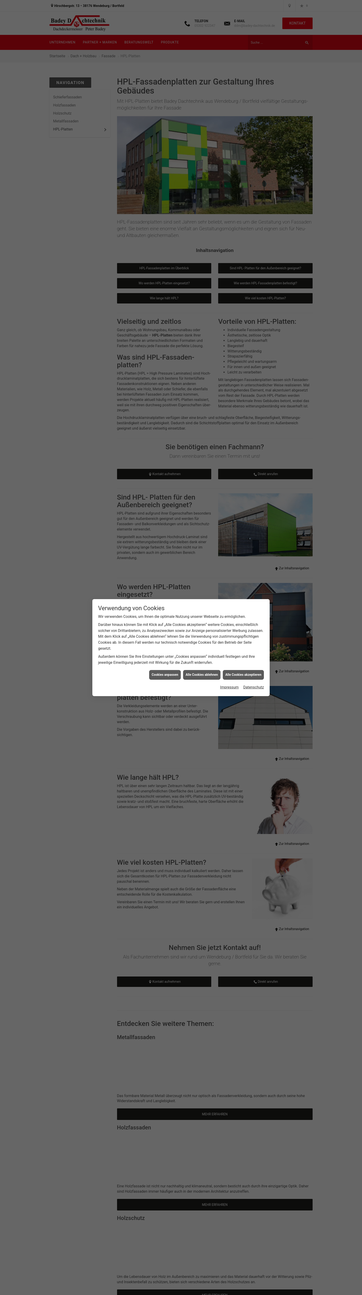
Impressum (229, 687)
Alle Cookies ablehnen (202, 674)
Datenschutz (253, 687)
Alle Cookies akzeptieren (243, 674)
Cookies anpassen (165, 674)
